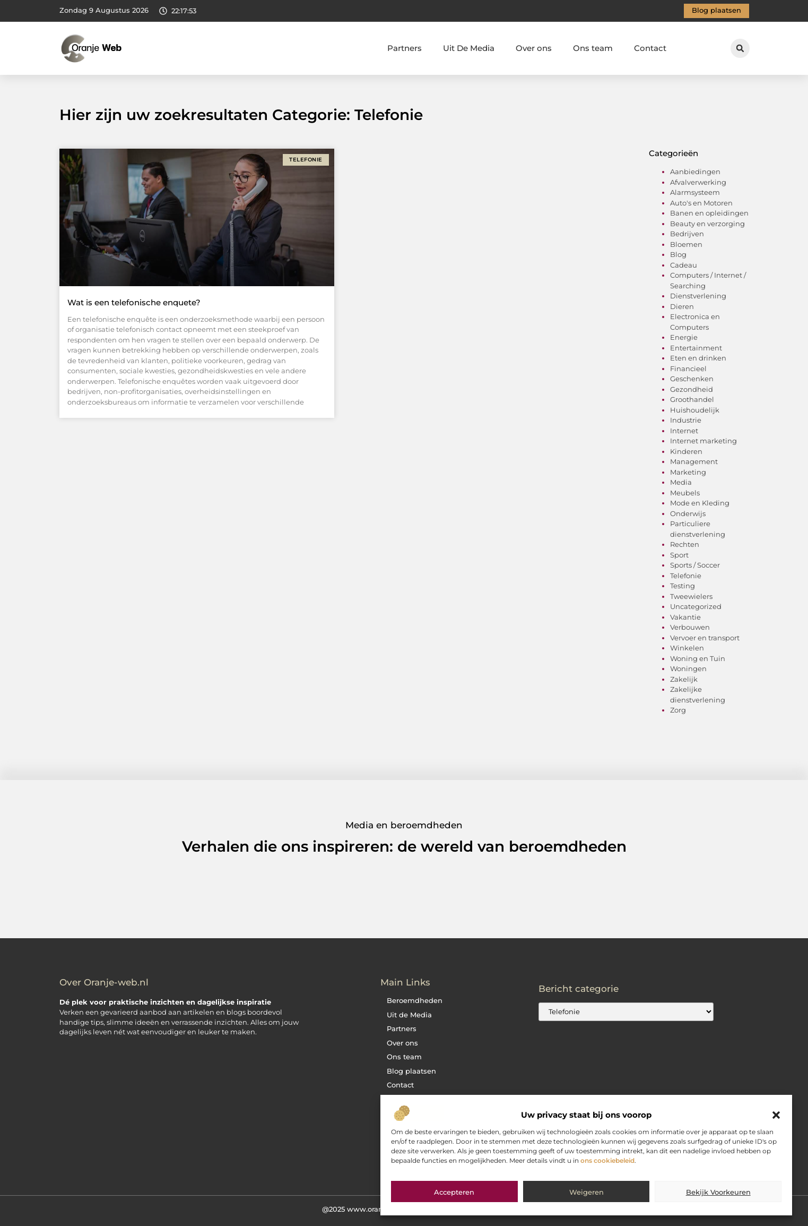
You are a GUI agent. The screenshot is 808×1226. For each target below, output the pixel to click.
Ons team (593, 48)
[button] (776, 1115)
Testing (682, 585)
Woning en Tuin (697, 658)
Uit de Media (409, 1015)
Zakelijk (684, 679)
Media (681, 482)
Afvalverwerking (698, 182)
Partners (404, 48)
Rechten (684, 544)
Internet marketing (703, 440)
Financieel (688, 368)
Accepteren (454, 1192)
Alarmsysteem (695, 192)
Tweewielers (691, 596)
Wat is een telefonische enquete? (134, 302)
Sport (679, 555)
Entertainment (696, 348)
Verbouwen (690, 627)
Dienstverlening (698, 296)
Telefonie (685, 575)
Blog (678, 254)
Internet (684, 430)
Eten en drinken (698, 358)
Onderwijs (688, 513)
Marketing (688, 472)
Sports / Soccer (695, 565)
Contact (650, 48)
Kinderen (686, 451)
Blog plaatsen (411, 1071)
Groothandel (692, 399)
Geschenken (692, 378)
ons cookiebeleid (607, 1160)
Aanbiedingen (695, 171)
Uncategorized (696, 606)
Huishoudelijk (694, 410)
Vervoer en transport (705, 637)
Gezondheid (691, 389)
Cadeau (683, 265)
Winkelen (687, 648)
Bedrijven (687, 233)
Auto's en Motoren (701, 203)
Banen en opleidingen (709, 213)
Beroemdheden (414, 1001)
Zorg (678, 710)
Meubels (685, 492)
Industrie (685, 420)
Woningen (688, 668)
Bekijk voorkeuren (718, 1192)
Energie (684, 337)
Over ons (534, 48)
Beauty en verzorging (707, 223)
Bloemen (686, 244)
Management (694, 461)
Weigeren (586, 1192)
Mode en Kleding (699, 503)
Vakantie (685, 617)
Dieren (682, 306)
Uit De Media (468, 48)
